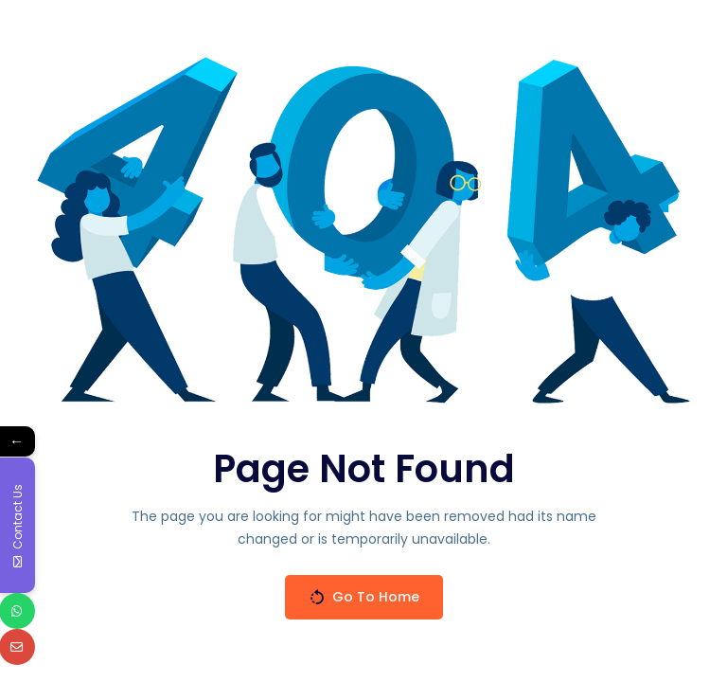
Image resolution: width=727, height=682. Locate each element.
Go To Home (364, 597)
